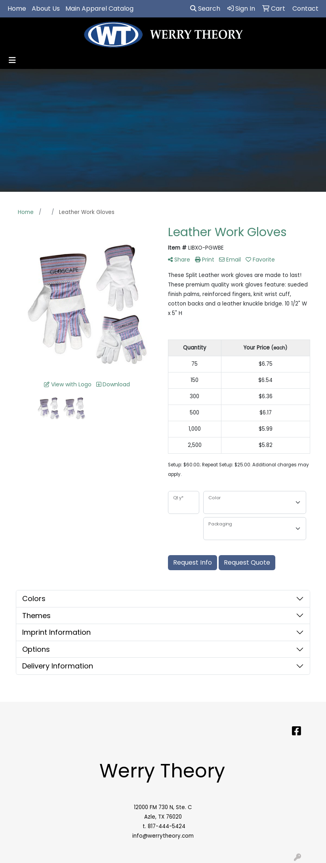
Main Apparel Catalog (99, 8)
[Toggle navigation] (12, 60)
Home (17, 8)
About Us (46, 8)
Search (205, 8)
